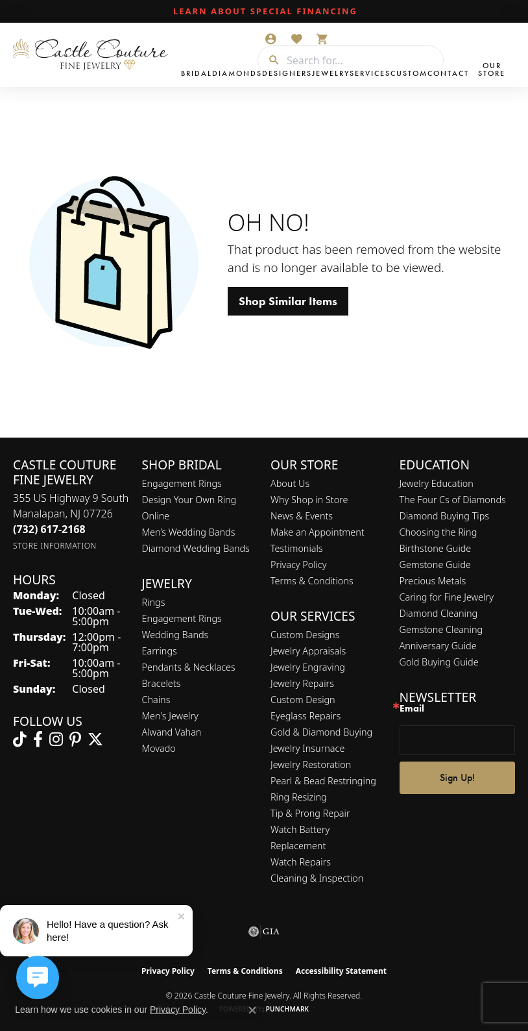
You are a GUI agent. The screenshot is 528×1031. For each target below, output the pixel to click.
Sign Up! (457, 777)
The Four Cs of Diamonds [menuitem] (453, 499)
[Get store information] (55, 545)
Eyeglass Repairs (305, 716)
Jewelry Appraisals (308, 651)
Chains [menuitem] (156, 699)
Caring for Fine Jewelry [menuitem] (447, 597)
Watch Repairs (300, 862)
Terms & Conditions (312, 581)
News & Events (301, 516)
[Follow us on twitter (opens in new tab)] (95, 739)
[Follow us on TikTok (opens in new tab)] (20, 739)
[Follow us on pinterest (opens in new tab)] (75, 739)
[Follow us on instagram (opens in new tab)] (56, 739)
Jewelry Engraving (307, 667)
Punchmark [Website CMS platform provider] (287, 1008)
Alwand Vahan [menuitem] (172, 732)
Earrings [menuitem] (159, 651)
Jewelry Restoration (310, 764)
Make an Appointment (317, 532)
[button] (270, 38)
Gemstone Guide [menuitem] (435, 564)
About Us (289, 483)
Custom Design (302, 699)
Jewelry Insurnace (307, 748)
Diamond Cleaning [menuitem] (439, 613)
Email (412, 709)
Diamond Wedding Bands (196, 548)
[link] (264, 11)
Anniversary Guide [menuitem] (438, 646)
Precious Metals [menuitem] (433, 581)
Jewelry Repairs (302, 683)
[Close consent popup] (252, 1010)
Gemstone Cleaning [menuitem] (441, 629)
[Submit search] (269, 60)
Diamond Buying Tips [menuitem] (445, 516)
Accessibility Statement (341, 970)
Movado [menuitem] (159, 748)
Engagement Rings (182, 483)
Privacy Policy (298, 564)
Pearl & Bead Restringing (323, 781)
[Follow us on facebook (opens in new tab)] (38, 739)
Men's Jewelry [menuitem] (170, 716)
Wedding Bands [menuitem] (175, 634)
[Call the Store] (49, 529)
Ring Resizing (298, 797)
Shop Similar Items (288, 301)
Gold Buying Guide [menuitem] (439, 662)
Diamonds (237, 73)
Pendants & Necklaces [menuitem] (188, 667)
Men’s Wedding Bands (188, 532)
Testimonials (296, 548)
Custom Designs (304, 634)
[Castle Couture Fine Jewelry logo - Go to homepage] (93, 55)
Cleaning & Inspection (316, 878)
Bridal (196, 73)
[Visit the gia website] (264, 931)
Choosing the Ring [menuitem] (438, 532)
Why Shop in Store (309, 499)
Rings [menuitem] (153, 602)
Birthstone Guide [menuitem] (436, 548)
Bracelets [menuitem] (161, 683)
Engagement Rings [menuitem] (182, 618)
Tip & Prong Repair (310, 813)
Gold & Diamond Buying (321, 732)
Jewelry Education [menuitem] (437, 483)
